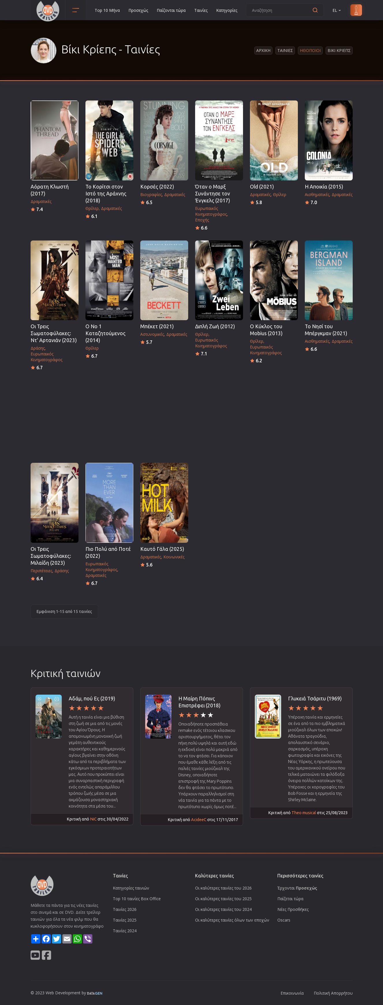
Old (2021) (262, 186)
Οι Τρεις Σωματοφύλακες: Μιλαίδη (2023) (51, 556)
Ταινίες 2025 (125, 920)
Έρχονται (297, 888)
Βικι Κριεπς (339, 50)
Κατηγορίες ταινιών (131, 888)
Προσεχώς (138, 10)
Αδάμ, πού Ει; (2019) (92, 698)
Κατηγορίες (226, 10)
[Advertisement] (192, 414)
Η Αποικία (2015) (324, 186)
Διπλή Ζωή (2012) (215, 326)
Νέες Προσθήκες (293, 909)
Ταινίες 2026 (125, 909)
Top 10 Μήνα (107, 10)
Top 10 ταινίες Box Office (137, 898)
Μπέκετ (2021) (157, 326)
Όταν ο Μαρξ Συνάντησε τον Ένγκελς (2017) (212, 193)
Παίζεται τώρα (290, 898)
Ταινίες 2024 (125, 930)
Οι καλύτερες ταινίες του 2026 (223, 888)
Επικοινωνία (292, 993)
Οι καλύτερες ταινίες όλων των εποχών (232, 920)
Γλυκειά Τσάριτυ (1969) (315, 698)
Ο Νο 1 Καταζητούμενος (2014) (105, 333)
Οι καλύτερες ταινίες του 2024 (223, 909)
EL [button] (337, 10)
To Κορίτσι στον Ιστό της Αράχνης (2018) (105, 193)
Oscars (283, 920)
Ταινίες (201, 10)
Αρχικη (263, 50)
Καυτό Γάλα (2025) (162, 549)
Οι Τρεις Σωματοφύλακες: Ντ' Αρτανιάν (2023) (54, 333)
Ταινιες (285, 50)
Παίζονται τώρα (171, 10)
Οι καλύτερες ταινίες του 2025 (223, 898)
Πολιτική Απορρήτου (333, 993)
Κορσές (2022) (157, 186)
